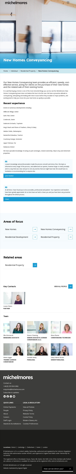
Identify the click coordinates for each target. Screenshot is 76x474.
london (45, 447)
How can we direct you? (53, 469)
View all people (63, 286)
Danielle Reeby (31, 357)
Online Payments (9, 407)
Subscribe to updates (11, 392)
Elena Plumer (55, 335)
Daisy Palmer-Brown (57, 357)
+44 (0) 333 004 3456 (10, 386)
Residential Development (21, 237)
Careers (6, 417)
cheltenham (30, 447)
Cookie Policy (28, 417)
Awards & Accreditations (12, 424)
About (5, 414)
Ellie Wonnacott (8, 335)
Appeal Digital (22, 468)
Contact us (7, 383)
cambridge (21, 447)
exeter (38, 447)
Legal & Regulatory (31, 403)
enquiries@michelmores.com (13, 389)
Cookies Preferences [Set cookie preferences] (30, 424)
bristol (13, 447)
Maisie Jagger (7, 357)
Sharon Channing (32, 335)
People (6, 410)
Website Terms (28, 414)
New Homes (21, 229)
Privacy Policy (28, 410)
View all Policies (28, 407)
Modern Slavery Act (30, 420)
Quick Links (8, 403)
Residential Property (57, 237)
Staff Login (7, 420)
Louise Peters (7, 306)
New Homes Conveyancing (57, 229)
